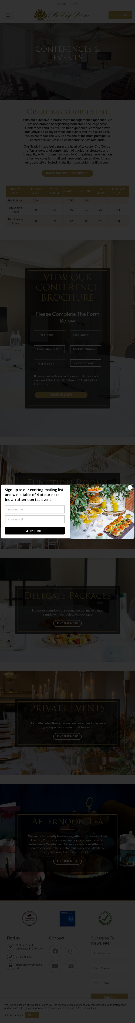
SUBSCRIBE (35, 530)
